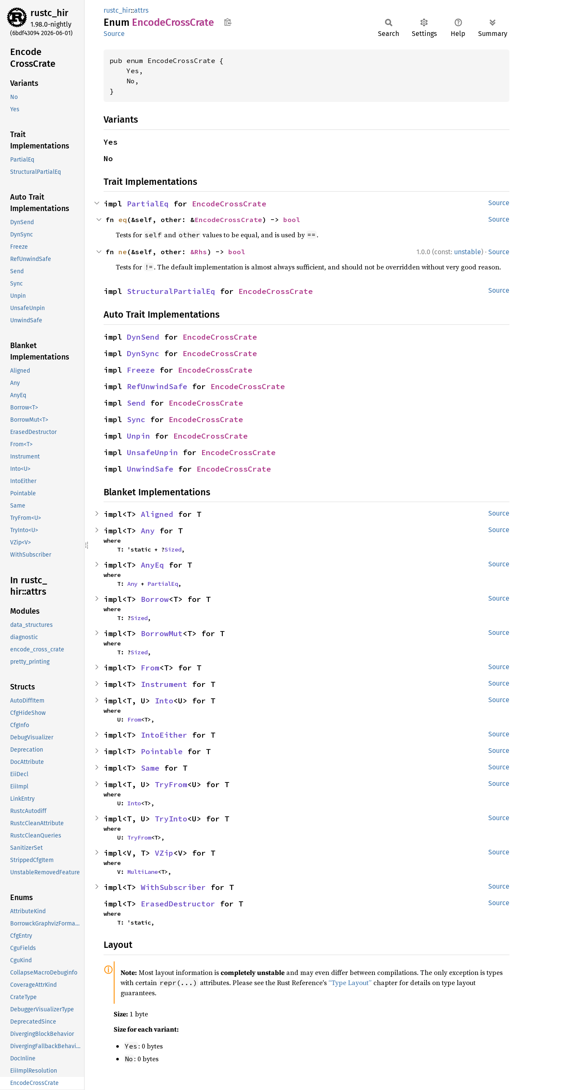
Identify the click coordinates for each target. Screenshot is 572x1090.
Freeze (141, 370)
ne (122, 251)
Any (148, 530)
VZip (164, 853)
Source (114, 34)
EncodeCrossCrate (229, 204)
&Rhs (198, 251)
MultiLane (142, 872)
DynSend (143, 337)
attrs (141, 10)
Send (136, 403)
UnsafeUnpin (152, 452)
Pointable (162, 751)
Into (164, 701)
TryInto (171, 819)
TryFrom (171, 784)
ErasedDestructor (178, 904)
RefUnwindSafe (157, 386)
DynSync (143, 353)
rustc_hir (49, 13)
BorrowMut (162, 633)
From (150, 668)
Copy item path (228, 22)
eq (122, 219)
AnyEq (152, 565)
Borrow (155, 599)
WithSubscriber (173, 887)
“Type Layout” (350, 982)
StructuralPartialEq (171, 291)
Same (150, 768)
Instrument (164, 684)
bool (291, 219)
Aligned (157, 514)
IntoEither (164, 735)
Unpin (138, 436)
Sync (136, 419)
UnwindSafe (150, 469)
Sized (172, 549)
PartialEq (148, 204)
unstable (467, 252)
